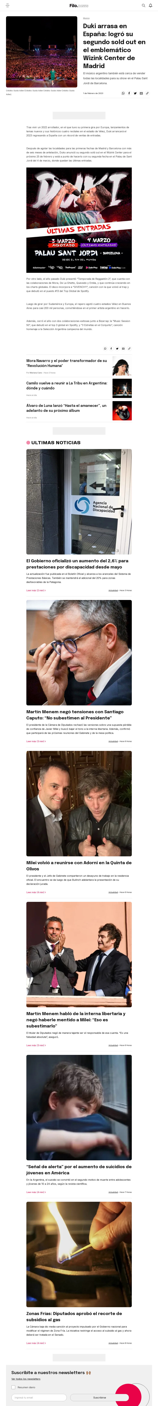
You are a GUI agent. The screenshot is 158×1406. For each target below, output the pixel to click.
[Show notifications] (150, 5)
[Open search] (143, 5)
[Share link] (147, 93)
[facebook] (129, 93)
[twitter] (135, 93)
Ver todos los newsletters (25, 1378)
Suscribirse (99, 1397)
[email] (141, 93)
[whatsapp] (123, 93)
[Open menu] (8, 5)
